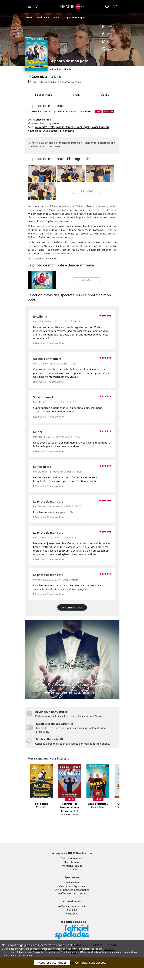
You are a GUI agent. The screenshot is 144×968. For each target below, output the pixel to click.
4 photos (110, 26)
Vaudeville (85, 111)
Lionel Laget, (82, 127)
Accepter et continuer (52, 962)
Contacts (72, 869)
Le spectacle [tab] (43, 94)
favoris (109, 48)
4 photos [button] (86, 191)
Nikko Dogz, (35, 130)
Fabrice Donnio (42, 119)
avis (107, 41)
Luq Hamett (53, 123)
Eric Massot (67, 130)
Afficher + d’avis (72, 607)
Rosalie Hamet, (65, 127)
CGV (57, 889)
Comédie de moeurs (65, 111)
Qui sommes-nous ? (72, 858)
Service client (72, 882)
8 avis (67, 69)
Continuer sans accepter (91, 962)
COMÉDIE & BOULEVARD (40, 111)
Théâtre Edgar (37, 77)
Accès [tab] (105, 94)
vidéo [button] (86, 279)
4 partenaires (25, 952)
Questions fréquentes (72, 886)
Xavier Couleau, (100, 127)
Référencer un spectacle (72, 906)
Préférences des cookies (72, 893)
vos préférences (81, 952)
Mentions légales (72, 865)
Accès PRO (72, 913)
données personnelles (76, 889)
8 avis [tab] (76, 94)
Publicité (72, 910)
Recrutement (72, 862)
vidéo (107, 33)
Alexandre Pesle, (45, 127)
